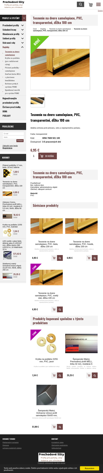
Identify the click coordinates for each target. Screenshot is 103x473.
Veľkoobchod (56, 448)
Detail (15, 174)
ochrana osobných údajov (12, 448)
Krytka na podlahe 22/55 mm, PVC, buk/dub (12, 226)
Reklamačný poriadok (11, 442)
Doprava (6, 445)
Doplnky (43, 29)
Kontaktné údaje (58, 442)
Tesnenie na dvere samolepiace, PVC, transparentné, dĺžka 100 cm (12, 185)
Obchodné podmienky (60, 445)
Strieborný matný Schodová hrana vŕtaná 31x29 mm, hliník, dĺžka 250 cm (12, 267)
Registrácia (7, 148)
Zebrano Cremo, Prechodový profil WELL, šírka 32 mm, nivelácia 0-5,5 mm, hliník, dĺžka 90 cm (13, 206)
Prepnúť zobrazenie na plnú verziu (51, 463)
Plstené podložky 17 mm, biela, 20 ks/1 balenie (13, 166)
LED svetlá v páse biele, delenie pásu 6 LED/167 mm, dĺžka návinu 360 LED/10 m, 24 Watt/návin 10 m (12, 245)
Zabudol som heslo (10, 146)
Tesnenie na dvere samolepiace (60, 29)
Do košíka (49, 156)
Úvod (35, 29)
